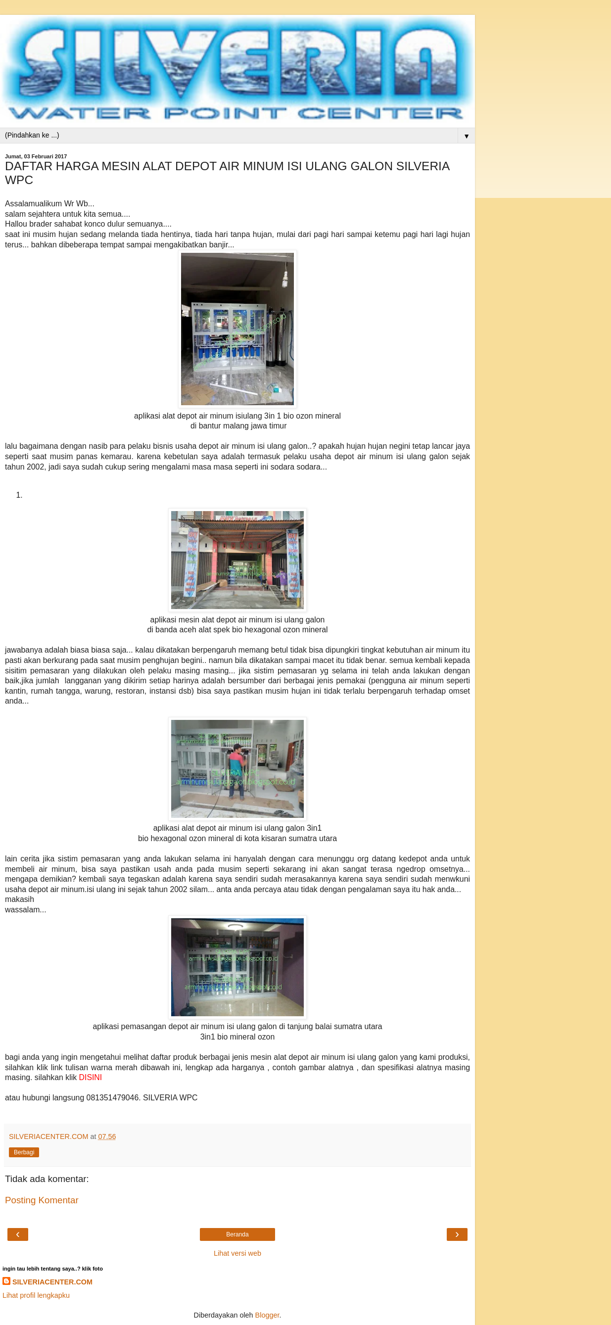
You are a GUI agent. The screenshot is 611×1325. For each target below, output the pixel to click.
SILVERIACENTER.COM (52, 1282)
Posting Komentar (42, 1200)
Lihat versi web (237, 1253)
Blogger (267, 1315)
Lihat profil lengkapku (36, 1295)
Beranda (237, 1234)
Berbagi (24, 1152)
